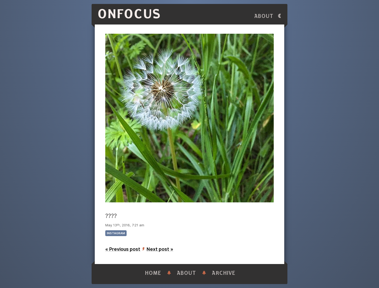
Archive (224, 273)
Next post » (160, 249)
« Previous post (122, 249)
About (264, 16)
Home (153, 273)
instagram (116, 233)
